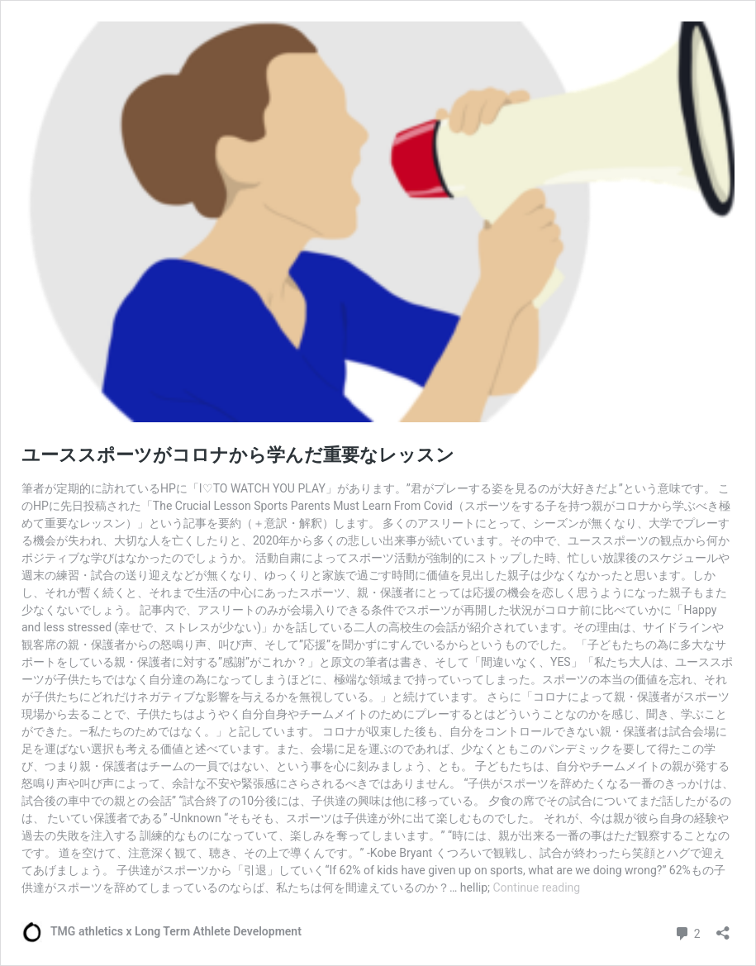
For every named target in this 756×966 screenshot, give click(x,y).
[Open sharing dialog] (723, 927)
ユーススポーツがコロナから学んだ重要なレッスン (237, 455)
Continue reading (536, 887)
